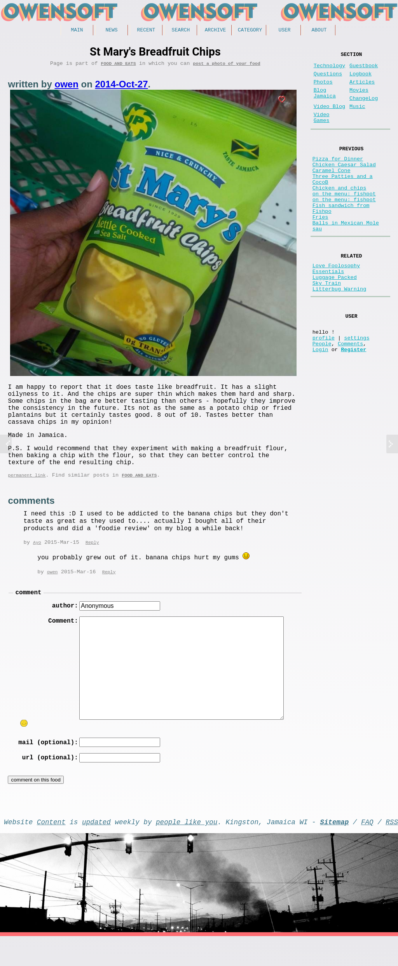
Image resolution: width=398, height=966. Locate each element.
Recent (146, 30)
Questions (328, 78)
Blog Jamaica (325, 101)
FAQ (367, 850)
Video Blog (330, 117)
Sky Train (326, 326)
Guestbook (363, 69)
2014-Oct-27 (121, 87)
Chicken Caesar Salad (344, 183)
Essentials (328, 311)
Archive (215, 30)
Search (181, 30)
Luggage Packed (334, 318)
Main (77, 30)
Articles (362, 88)
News (111, 30)
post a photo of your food (226, 66)
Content (51, 850)
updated (96, 850)
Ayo (37, 563)
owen (66, 87)
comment (28, 613)
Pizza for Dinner (337, 175)
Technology (330, 69)
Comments (350, 395)
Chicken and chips (339, 212)
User (284, 30)
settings (356, 388)
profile (323, 388)
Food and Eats (118, 66)
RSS (392, 850)
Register (353, 403)
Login (320, 403)
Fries (320, 249)
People (322, 395)
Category (250, 30)
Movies (358, 98)
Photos (323, 88)
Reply (92, 563)
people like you (186, 850)
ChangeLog (363, 107)
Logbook (360, 78)
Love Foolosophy (336, 304)
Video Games (322, 131)
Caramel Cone (331, 190)
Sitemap (334, 850)
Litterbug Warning (339, 333)
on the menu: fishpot (344, 220)
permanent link (26, 495)
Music (357, 117)
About (318, 30)
